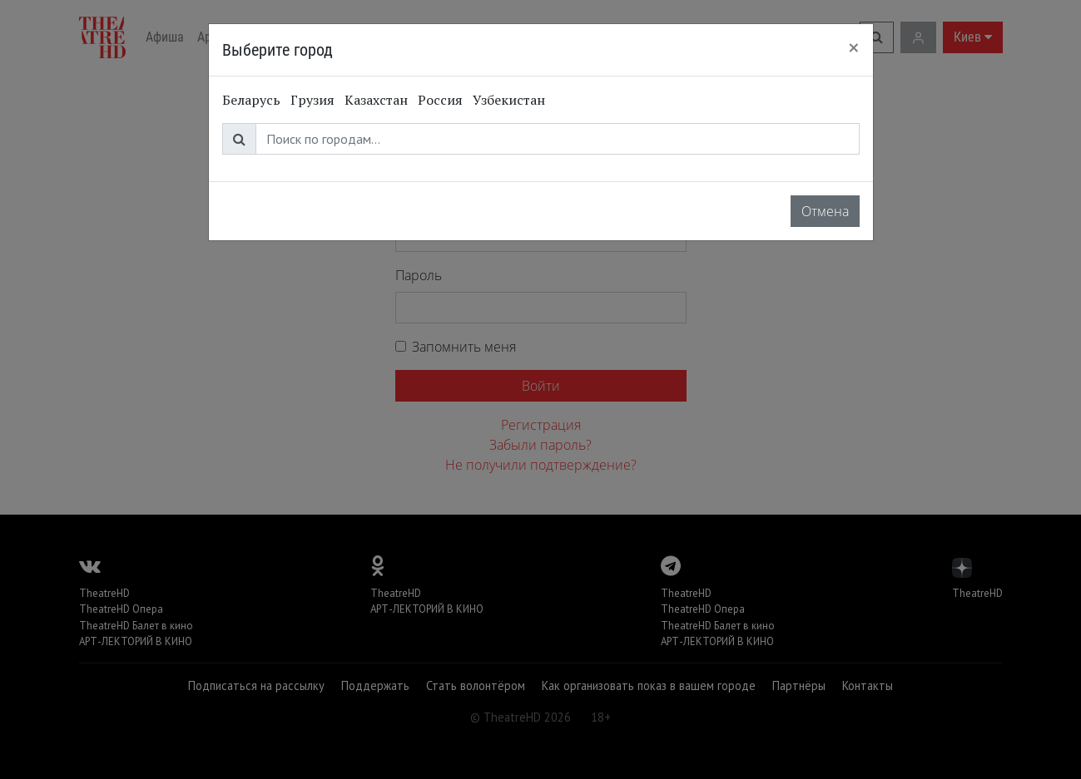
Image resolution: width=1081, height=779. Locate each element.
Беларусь (251, 100)
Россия (440, 100)
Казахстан (376, 100)
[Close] (854, 47)
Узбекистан (509, 100)
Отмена (825, 211)
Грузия (312, 100)
